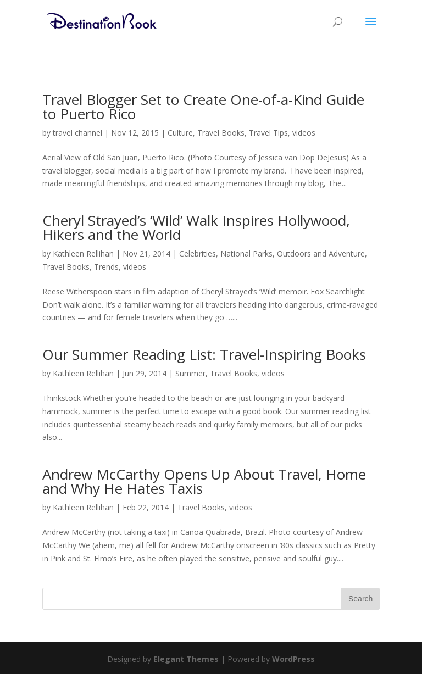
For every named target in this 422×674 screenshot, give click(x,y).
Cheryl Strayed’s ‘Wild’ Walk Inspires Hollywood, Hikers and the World (196, 227)
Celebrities (197, 253)
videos (303, 132)
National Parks (246, 253)
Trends (106, 266)
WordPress (293, 659)
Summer (190, 373)
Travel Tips (268, 132)
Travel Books (221, 132)
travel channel (77, 132)
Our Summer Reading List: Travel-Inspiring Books (204, 354)
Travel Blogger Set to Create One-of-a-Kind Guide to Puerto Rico (203, 107)
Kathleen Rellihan (83, 253)
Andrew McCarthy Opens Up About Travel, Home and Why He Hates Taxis (204, 481)
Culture (180, 132)
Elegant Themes (186, 659)
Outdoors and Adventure (321, 253)
